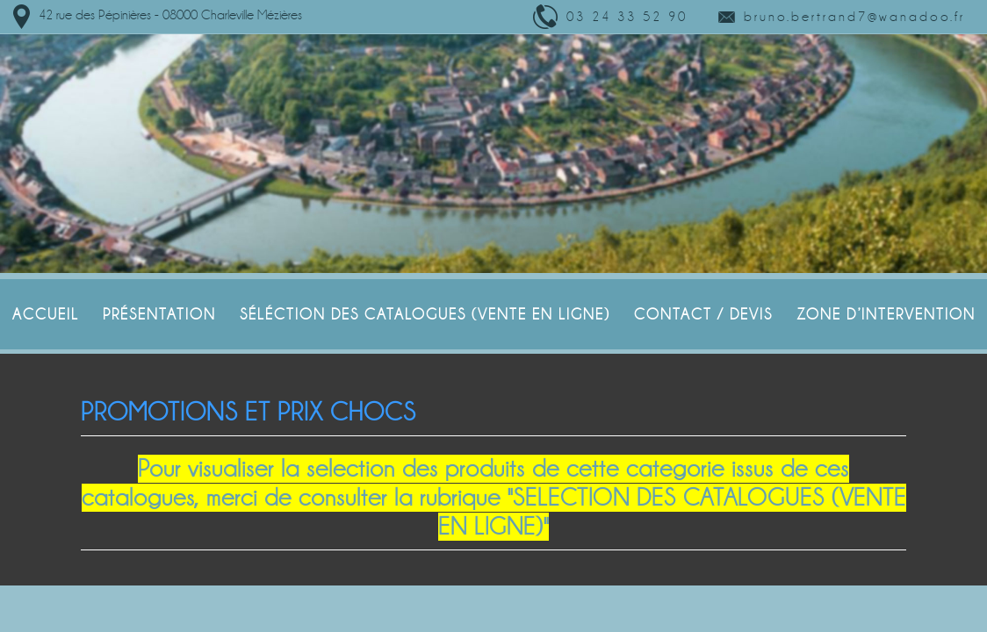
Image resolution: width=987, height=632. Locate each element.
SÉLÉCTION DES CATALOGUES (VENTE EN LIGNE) (425, 314)
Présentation (159, 314)
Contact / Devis (703, 314)
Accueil (45, 314)
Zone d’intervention (886, 314)
